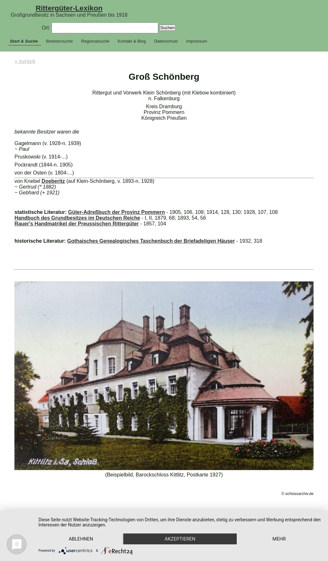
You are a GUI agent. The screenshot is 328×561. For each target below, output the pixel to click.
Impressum (196, 41)
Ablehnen (81, 539)
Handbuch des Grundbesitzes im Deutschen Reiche (77, 218)
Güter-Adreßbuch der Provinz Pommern (116, 212)
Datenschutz (166, 41)
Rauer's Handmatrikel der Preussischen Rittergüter (76, 223)
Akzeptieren (180, 539)
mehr (279, 539)
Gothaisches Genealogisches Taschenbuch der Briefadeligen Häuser (151, 241)
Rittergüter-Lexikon (69, 8)
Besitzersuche (59, 41)
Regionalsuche (95, 41)
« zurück (24, 61)
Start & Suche (24, 41)
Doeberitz (53, 181)
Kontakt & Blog (132, 41)
